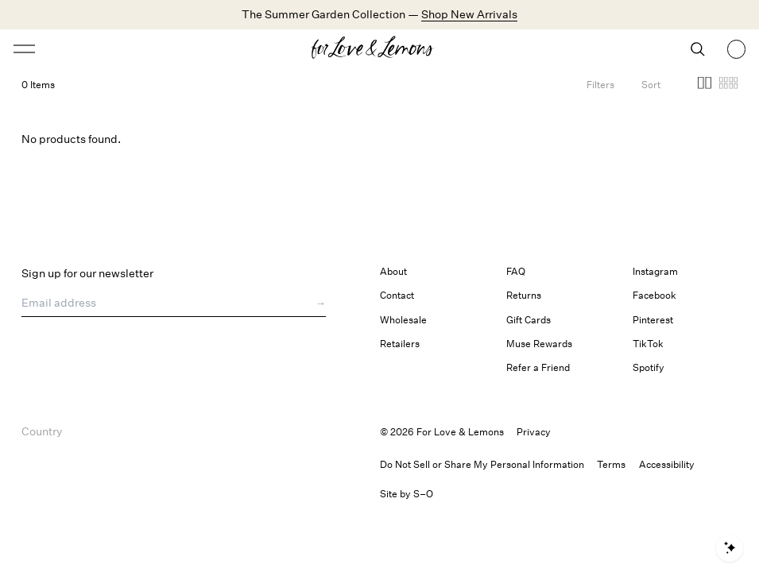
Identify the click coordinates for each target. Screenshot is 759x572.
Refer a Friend (538, 367)
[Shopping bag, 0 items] (736, 49)
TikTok (648, 344)
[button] (704, 85)
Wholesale (403, 320)
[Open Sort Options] (650, 84)
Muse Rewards (539, 344)
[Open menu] (103, 49)
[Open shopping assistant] (729, 548)
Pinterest (653, 320)
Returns (523, 295)
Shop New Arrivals (469, 14)
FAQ (515, 271)
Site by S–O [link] (406, 494)
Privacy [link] (534, 432)
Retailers (400, 344)
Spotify (648, 367)
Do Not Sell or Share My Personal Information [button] (482, 464)
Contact (397, 295)
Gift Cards (528, 320)
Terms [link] (611, 464)
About (393, 271)
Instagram (655, 271)
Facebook (654, 295)
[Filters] (600, 84)
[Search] (697, 49)
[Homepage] (379, 49)
